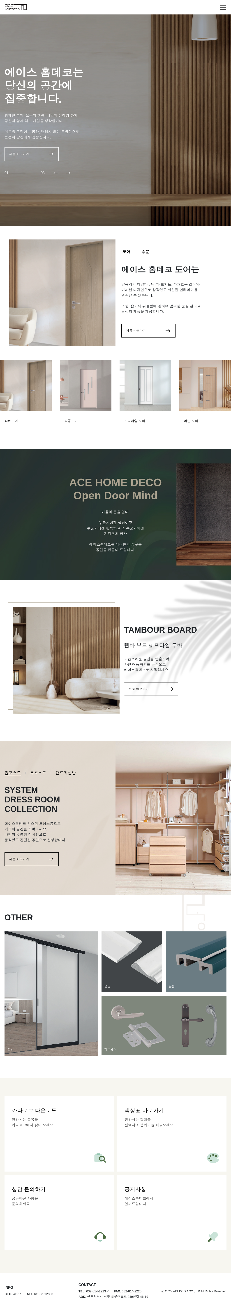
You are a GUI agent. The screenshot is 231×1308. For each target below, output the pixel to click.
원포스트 (13, 773)
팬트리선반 (65, 773)
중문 (145, 252)
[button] (55, 173)
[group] (26, 395)
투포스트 (38, 773)
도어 (126, 252)
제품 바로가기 (31, 154)
